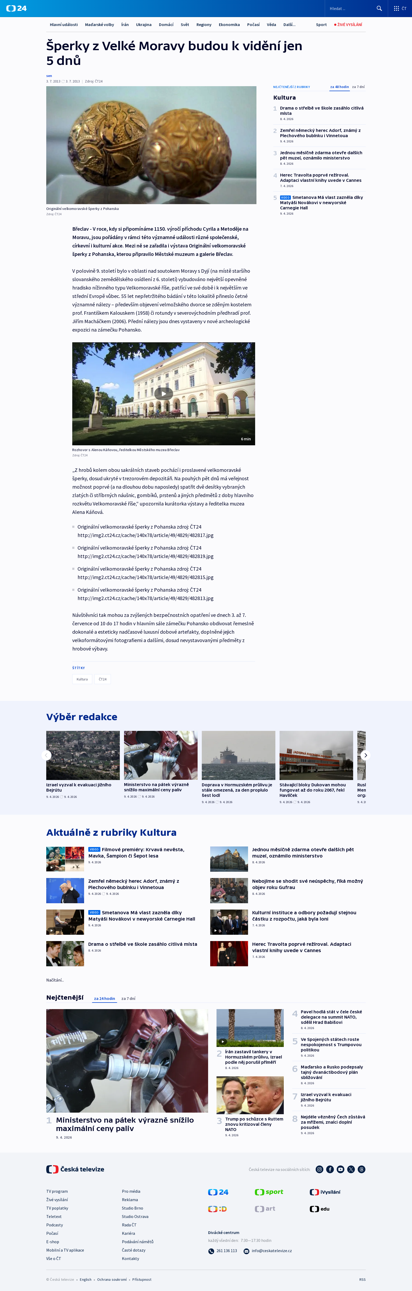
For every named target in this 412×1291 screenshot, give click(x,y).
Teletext (54, 1216)
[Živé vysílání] (348, 24)
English (85, 1279)
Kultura (82, 679)
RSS (362, 1279)
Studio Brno (132, 1208)
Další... (290, 24)
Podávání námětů (137, 1241)
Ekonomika (229, 24)
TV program (57, 1191)
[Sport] (321, 24)
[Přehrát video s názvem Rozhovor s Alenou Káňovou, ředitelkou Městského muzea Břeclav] (163, 394)
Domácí (166, 24)
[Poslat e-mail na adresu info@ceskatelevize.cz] (267, 1250)
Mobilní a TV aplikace (65, 1250)
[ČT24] (16, 8)
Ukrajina (144, 24)
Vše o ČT (53, 1258)
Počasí (253, 24)
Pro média (131, 1191)
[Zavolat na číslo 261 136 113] (222, 1250)
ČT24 (102, 679)
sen (49, 75)
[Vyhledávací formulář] (356, 8)
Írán (125, 24)
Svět (185, 24)
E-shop (52, 1241)
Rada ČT (129, 1224)
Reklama (130, 1199)
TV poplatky (57, 1208)
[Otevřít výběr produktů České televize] (400, 8)
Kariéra (128, 1233)
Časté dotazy (133, 1250)
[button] (163, 393)
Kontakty (130, 1258)
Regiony (204, 24)
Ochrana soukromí (112, 1279)
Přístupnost (141, 1279)
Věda (271, 24)
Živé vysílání (57, 1199)
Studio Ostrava (135, 1216)
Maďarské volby (99, 24)
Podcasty (54, 1224)
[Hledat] (379, 8)
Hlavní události (64, 24)
